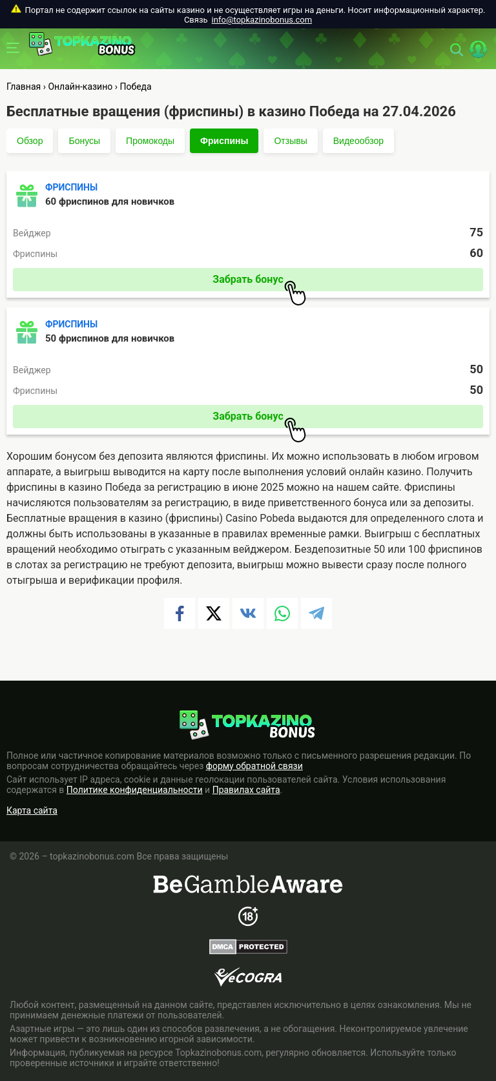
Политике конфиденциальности (135, 790)
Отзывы (290, 141)
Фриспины (224, 141)
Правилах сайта (246, 790)
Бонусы (84, 141)
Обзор (30, 141)
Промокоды (150, 141)
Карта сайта (31, 810)
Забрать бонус (259, 282)
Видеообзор (358, 141)
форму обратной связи (254, 766)
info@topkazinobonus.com (262, 20)
